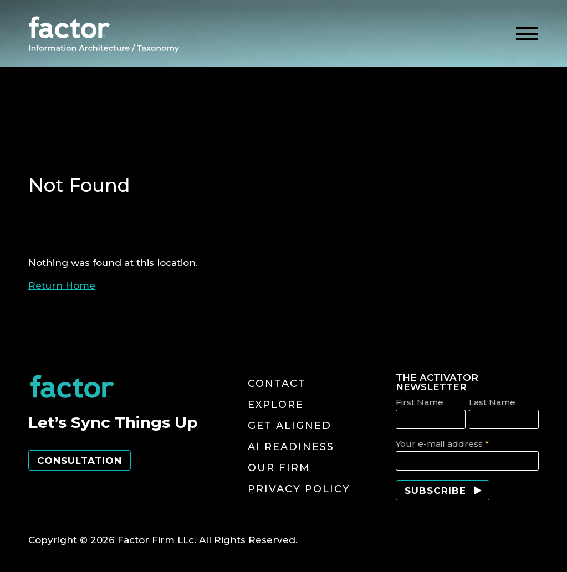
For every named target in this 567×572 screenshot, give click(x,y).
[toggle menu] (527, 34)
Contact (277, 383)
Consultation (79, 460)
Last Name (492, 402)
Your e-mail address (442, 443)
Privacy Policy (299, 489)
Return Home (61, 285)
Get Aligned (289, 426)
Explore (276, 405)
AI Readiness (291, 447)
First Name (419, 402)
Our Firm (279, 468)
